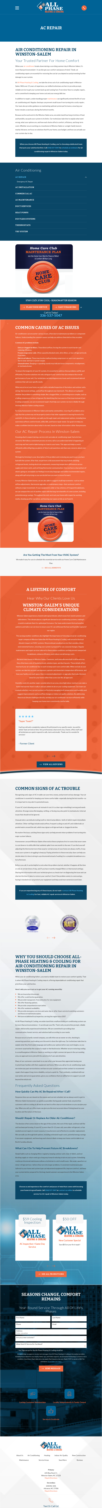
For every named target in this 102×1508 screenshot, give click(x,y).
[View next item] (53, 756)
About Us (19, 1455)
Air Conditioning (34, 1455)
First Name (20, 1318)
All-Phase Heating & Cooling (27, 82)
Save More (63, 1460)
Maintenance (24, 1460)
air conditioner (29, 66)
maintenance (52, 99)
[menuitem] (49, 177)
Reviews (80, 1460)
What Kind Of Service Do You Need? (29, 1344)
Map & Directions (51, 1478)
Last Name (56, 1318)
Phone (18, 1324)
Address (19, 1331)
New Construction (79, 1455)
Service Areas (44, 1460)
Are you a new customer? (25, 1338)
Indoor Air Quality (61, 1455)
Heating (47, 1455)
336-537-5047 (51, 315)
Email (54, 1324)
